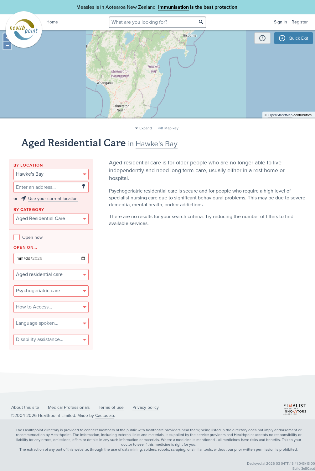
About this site (25, 407)
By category (28, 210)
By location (28, 165)
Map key (171, 128)
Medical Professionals (69, 407)
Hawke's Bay (157, 143)
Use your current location (53, 198)
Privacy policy (145, 407)
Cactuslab (104, 415)
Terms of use (111, 407)
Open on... (25, 248)
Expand (145, 128)
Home (52, 22)
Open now (28, 237)
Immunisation (173, 7)
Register (300, 22)
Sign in (280, 22)
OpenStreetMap (280, 120)
